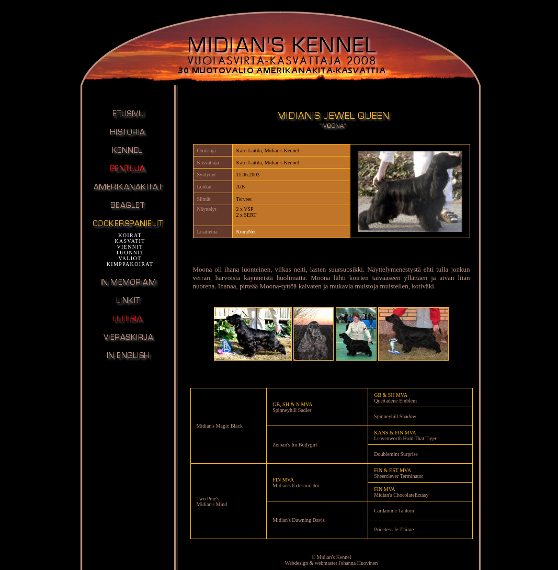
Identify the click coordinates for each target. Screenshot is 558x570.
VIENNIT (130, 247)
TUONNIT (130, 252)
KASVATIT (130, 241)
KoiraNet (246, 231)
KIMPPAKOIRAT (130, 264)
